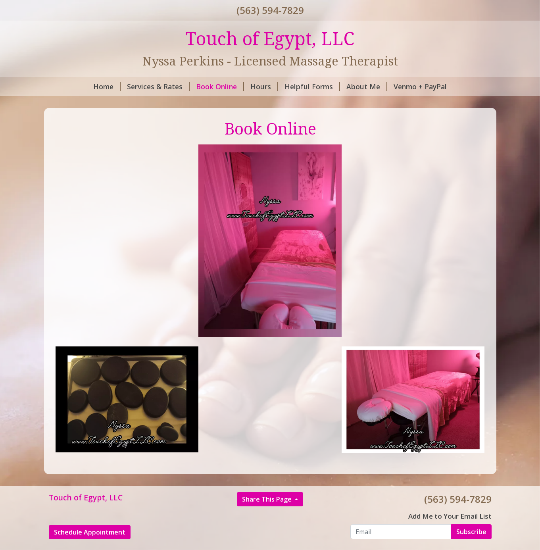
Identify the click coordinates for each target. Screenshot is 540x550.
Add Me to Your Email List (450, 516)
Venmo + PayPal (420, 86)
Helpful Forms (312, 86)
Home (107, 86)
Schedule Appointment (89, 532)
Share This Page (267, 499)
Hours (264, 86)
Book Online (220, 86)
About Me (366, 86)
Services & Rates (158, 86)
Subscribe (471, 531)
